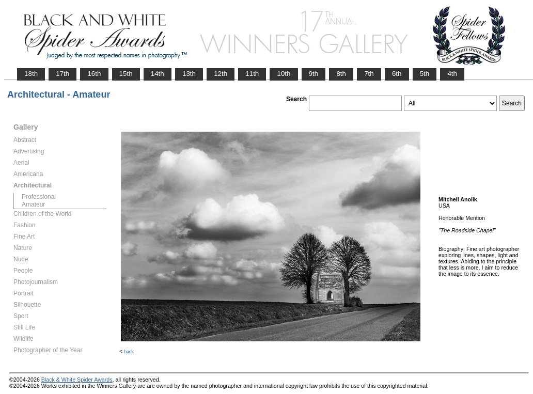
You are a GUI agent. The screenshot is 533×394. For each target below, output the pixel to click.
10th (283, 73)
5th (424, 73)
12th (220, 73)
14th (157, 73)
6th (396, 73)
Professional (39, 196)
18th (31, 73)
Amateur (33, 204)
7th (369, 73)
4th (452, 73)
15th (126, 73)
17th (62, 73)
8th (341, 73)
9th (313, 73)
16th (94, 73)
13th (189, 73)
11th (252, 73)
